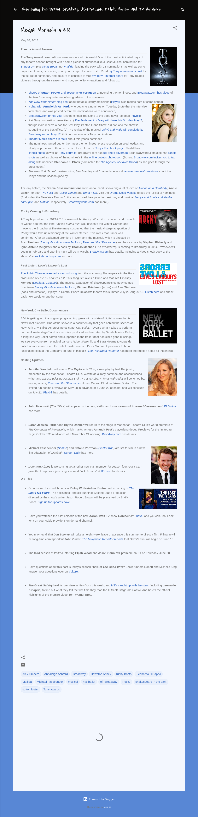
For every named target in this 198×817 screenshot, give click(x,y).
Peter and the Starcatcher (99, 242)
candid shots (36, 152)
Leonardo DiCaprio (149, 674)
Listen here (152, 291)
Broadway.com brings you (44, 115)
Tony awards (52, 689)
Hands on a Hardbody (153, 188)
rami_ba (107, 807)
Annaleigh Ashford (56, 674)
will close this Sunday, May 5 (108, 120)
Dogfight (38, 282)
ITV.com (106, 471)
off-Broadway (108, 681)
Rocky (126, 681)
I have (139, 516)
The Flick (47, 192)
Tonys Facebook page (110, 148)
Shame (62, 448)
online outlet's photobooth (105, 157)
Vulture (73, 571)
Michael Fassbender (50, 681)
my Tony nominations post (125, 71)
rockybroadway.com (48, 256)
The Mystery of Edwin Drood (118, 162)
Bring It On (28, 66)
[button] (175, 28)
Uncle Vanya (67, 192)
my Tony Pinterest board (107, 75)
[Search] (182, 10)
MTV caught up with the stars (130, 585)
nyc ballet (89, 681)
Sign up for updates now (53, 502)
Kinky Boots (50, 66)
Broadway (79, 674)
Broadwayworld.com (81, 202)
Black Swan (106, 448)
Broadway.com (99, 251)
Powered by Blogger (99, 799)
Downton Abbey (101, 674)
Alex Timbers (30, 674)
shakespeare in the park (151, 681)
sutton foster (30, 689)
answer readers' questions (141, 171)
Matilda (68, 66)
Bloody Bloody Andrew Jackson (61, 242)
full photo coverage (115, 152)
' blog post (48, 101)
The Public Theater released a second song (49, 273)
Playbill (115, 101)
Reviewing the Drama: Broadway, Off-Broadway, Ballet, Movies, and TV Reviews (91, 9)
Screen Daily (72, 452)
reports (102, 539)
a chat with (48, 106)
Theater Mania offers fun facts (47, 138)
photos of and (62, 92)
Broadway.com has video (153, 92)
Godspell (51, 282)
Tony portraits (67, 152)
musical (73, 681)
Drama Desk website (123, 192)
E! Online (170, 406)
